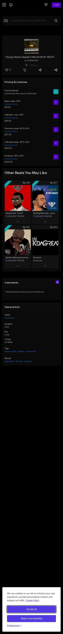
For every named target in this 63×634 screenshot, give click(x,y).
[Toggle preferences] (14, 625)
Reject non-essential (31, 618)
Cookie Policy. (32, 600)
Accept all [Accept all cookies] (31, 609)
